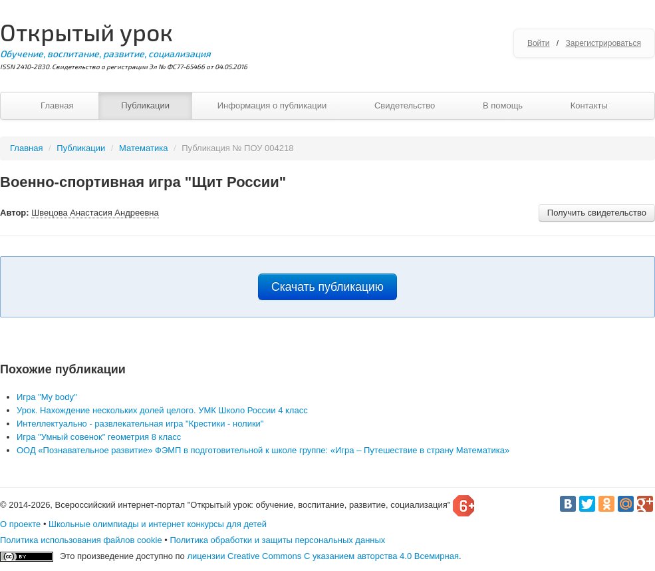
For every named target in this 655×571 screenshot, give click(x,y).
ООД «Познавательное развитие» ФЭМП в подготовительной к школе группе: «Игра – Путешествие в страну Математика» (263, 450)
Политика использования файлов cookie (81, 540)
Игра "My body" (47, 397)
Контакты (589, 105)
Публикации (145, 105)
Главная (57, 105)
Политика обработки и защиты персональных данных (277, 540)
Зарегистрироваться (603, 43)
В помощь (503, 105)
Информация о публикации (272, 105)
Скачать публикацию (327, 286)
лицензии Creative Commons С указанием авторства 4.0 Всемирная (323, 556)
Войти (538, 43)
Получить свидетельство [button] (596, 213)
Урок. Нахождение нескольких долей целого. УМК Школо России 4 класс (162, 410)
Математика (143, 148)
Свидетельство (404, 105)
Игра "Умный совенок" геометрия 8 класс (99, 437)
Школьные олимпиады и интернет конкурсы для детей (158, 524)
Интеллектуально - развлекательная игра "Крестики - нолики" (140, 424)
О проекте (20, 524)
